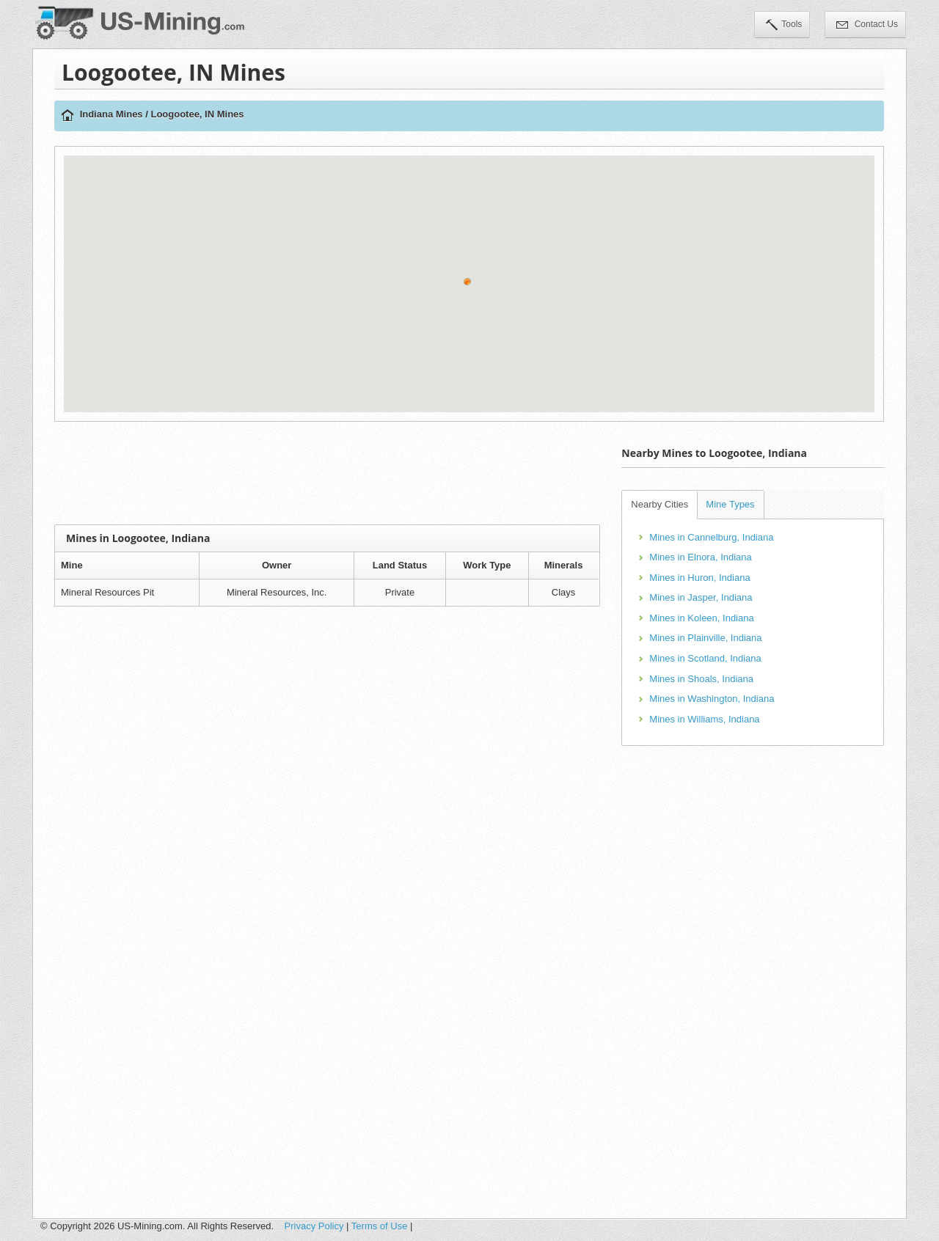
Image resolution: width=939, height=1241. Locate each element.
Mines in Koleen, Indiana (701, 617)
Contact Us (867, 25)
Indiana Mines (111, 114)
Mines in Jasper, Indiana (700, 597)
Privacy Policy (314, 1225)
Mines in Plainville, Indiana (705, 637)
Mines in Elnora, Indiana (700, 557)
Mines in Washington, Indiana (711, 698)
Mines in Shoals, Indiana (701, 678)
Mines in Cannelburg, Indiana (711, 537)
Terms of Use (379, 1225)
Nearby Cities (659, 504)
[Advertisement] (327, 473)
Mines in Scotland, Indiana (705, 658)
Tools (784, 25)
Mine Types (730, 504)
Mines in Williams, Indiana (704, 719)
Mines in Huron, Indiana (699, 577)
